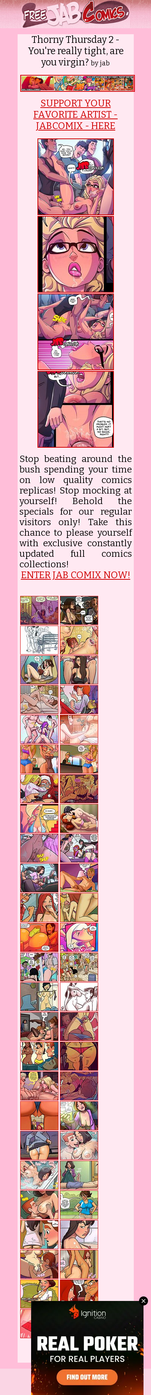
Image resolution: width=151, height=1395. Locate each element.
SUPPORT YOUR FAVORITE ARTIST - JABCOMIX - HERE (75, 115)
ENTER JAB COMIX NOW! (75, 575)
